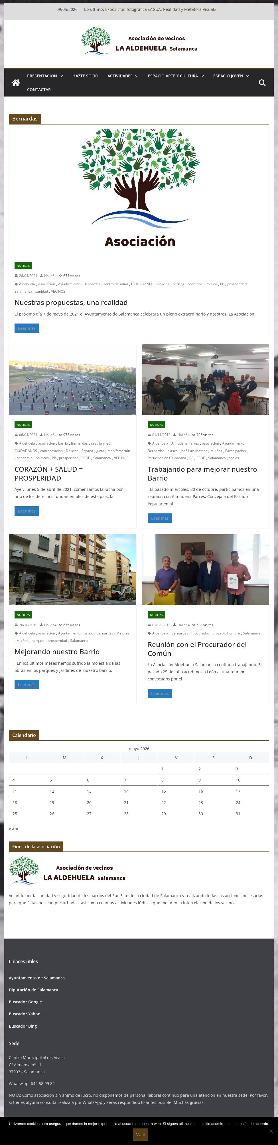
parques (37, 640)
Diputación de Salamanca (33, 990)
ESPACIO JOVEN (228, 76)
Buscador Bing (23, 1026)
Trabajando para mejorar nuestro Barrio (202, 473)
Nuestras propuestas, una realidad (71, 302)
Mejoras (122, 633)
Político (211, 284)
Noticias (23, 266)
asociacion (46, 284)
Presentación (42, 76)
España (87, 450)
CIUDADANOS (142, 284)
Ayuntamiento (69, 284)
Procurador (200, 633)
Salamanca (23, 291)
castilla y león (101, 443)
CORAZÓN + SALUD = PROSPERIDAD (49, 473)
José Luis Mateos (194, 450)
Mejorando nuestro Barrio (57, 651)
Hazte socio (85, 76)
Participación (235, 450)
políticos (42, 457)
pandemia (25, 457)
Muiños (216, 450)
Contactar (39, 89)
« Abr (14, 828)
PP (222, 284)
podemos (195, 284)
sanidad (41, 291)
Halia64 (50, 275)
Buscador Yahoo (24, 1014)
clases (173, 450)
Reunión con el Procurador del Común (197, 649)
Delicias (163, 284)
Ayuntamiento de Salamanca (37, 978)
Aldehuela (27, 284)
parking (178, 284)
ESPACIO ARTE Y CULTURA (173, 76)
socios (234, 457)
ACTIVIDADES (120, 76)
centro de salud (116, 284)
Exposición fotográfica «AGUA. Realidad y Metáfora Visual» (160, 9)
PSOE (86, 457)
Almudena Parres (185, 443)
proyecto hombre (226, 633)
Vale (140, 1134)
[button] (60, 76)
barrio (63, 443)
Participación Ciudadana (167, 457)
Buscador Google (25, 1002)
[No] (271, 1131)
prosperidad (237, 284)
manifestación (118, 450)
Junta (100, 450)
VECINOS (58, 291)
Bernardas (92, 284)
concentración (51, 450)
